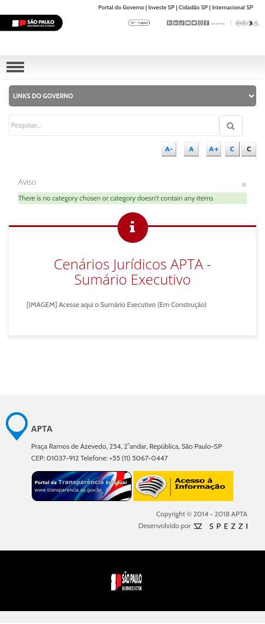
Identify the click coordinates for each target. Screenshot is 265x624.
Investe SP (161, 7)
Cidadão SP (193, 7)
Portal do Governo (121, 7)
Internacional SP (232, 7)
